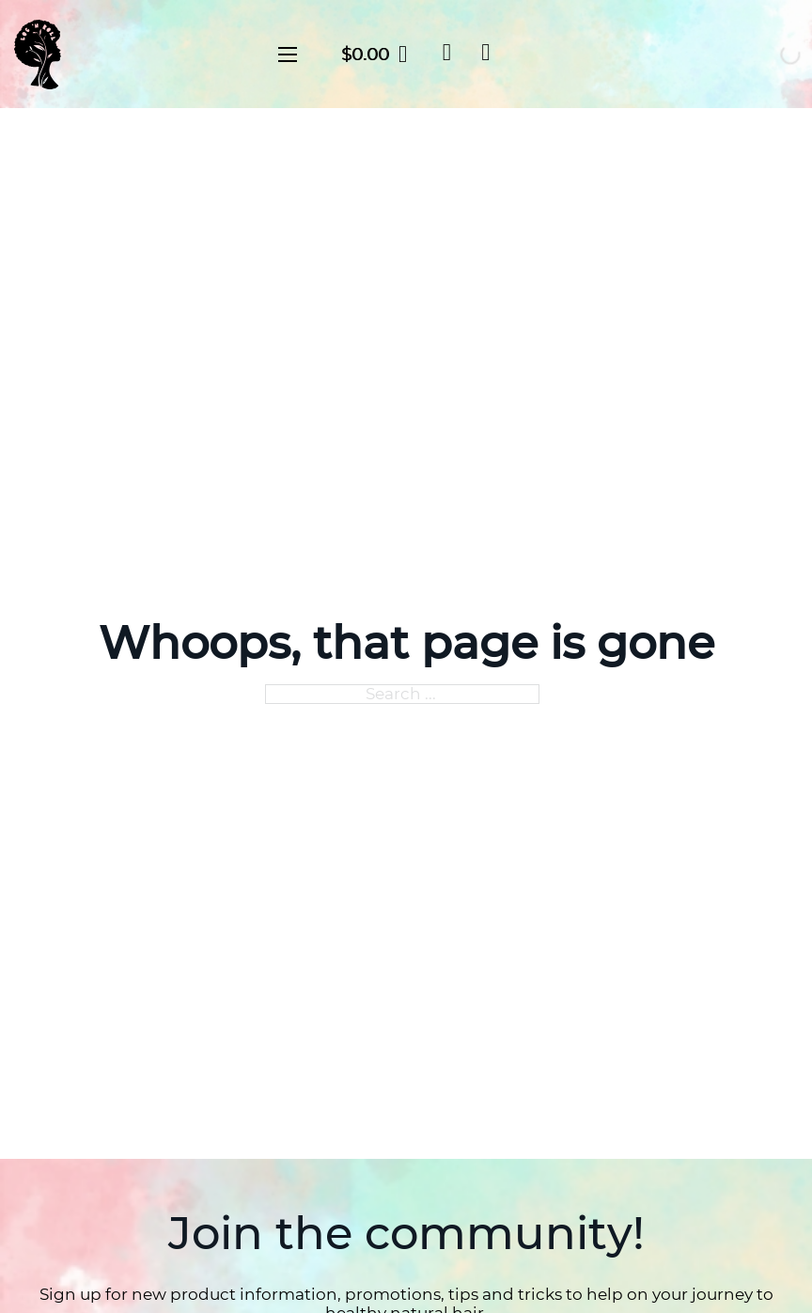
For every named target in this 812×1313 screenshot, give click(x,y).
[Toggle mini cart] (374, 54)
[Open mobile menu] (287, 54)
